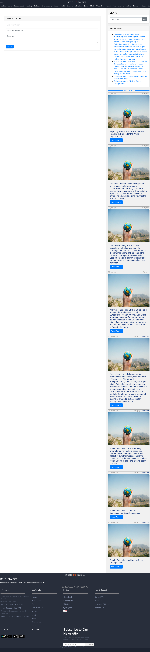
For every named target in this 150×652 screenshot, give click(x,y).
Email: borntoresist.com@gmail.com (15, 616)
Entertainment (37, 608)
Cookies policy (11, 608)
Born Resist (76, 2)
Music (34, 615)
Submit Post (36, 601)
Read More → (116, 140)
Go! (144, 19)
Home (34, 597)
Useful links (36, 590)
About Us (98, 601)
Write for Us (99, 608)
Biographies (36, 622)
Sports (34, 604)
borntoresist (145, 336)
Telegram (67, 608)
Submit (9, 46)
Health (34, 619)
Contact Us (99, 597)
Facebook (67, 597)
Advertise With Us (102, 604)
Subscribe (89, 644)
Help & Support (101, 590)
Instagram (68, 601)
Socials (66, 590)
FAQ (20, 608)
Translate (35, 629)
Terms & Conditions (8, 604)
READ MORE (129, 90)
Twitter (66, 604)
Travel (34, 611)
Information (5, 590)
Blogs (34, 626)
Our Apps (4, 629)
